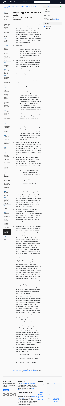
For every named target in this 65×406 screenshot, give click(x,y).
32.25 (7, 157)
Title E (20, 5)
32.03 (6, 33)
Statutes (55, 388)
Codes (54, 384)
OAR (54, 394)
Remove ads (55, 2)
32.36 (6, 207)
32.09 (6, 71)
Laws (7, 5)
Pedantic (48, 28)
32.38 (6, 232)
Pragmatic (48, 26)
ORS (56, 394)
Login (60, 2)
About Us (40, 388)
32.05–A (6, 47)
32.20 (6, 131)
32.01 (7, 16)
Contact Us (40, 392)
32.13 (7, 83)
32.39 (6, 238)
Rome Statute (56, 398)
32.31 (7, 183)
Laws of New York (24, 2)
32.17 (7, 112)
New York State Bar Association (27, 383)
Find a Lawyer (41, 384)
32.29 (6, 174)
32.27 (7, 167)
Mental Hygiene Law (13, 5)
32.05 (6, 41)
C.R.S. (54, 386)
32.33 (6, 193)
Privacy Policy (41, 399)
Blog (39, 386)
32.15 (7, 104)
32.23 (5, 149)
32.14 (6, 93)
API (39, 390)
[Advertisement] (52, 40)
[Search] (42, 2)
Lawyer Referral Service (26, 389)
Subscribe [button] (6, 390)
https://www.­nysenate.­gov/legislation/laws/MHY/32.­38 (25, 370)
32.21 (7, 140)
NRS (54, 390)
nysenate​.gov (56, 19)
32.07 (7, 64)
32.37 (7, 220)
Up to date (46, 6)
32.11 (6, 77)
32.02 (7, 25)
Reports (40, 394)
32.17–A (7, 119)
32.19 (7, 125)
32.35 (6, 200)
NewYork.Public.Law (11, 2)
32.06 (7, 56)
